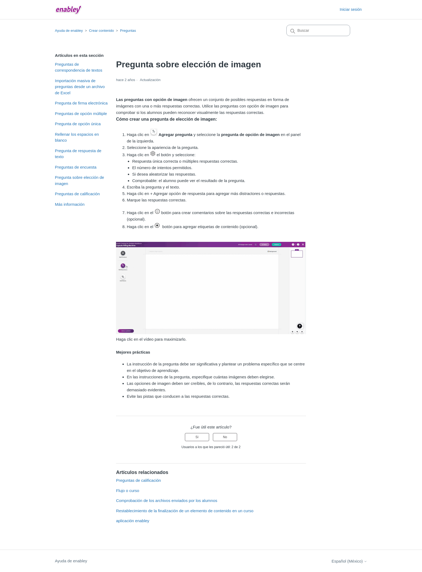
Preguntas (128, 31)
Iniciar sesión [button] (351, 9)
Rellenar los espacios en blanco (77, 137)
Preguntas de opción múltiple (81, 113)
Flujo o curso (127, 490)
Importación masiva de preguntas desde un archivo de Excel (80, 86)
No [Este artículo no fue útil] (225, 437)
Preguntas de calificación (77, 193)
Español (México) (349, 561)
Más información (70, 204)
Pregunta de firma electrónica (81, 103)
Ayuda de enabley (69, 31)
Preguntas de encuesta (75, 167)
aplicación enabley (132, 520)
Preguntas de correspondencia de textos (78, 67)
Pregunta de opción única (78, 123)
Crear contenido (101, 31)
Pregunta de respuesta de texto (78, 153)
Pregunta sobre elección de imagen (79, 180)
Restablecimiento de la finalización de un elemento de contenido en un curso (184, 510)
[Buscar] (318, 30)
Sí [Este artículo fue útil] (196, 437)
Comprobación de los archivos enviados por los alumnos (166, 500)
